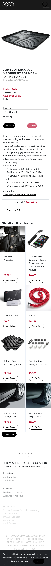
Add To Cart (9, 126)
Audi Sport (8, 486)
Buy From (8, 107)
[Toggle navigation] (46, 5)
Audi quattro (9, 482)
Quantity (7, 116)
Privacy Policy (25, 561)
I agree (39, 561)
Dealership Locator (12, 500)
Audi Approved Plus (13, 503)
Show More (9, 434)
